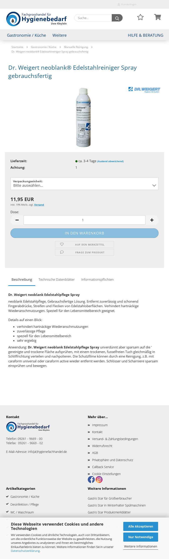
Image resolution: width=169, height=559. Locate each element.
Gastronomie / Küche (26, 35)
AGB (95, 453)
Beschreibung (22, 279)
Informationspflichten (97, 279)
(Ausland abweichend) (110, 161)
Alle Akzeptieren (140, 526)
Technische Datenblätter (57, 279)
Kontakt (97, 432)
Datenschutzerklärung (25, 551)
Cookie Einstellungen (106, 474)
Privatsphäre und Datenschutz (112, 460)
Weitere (59, 35)
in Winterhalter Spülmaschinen (125, 505)
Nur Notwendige (140, 537)
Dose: (14, 212)
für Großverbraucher (118, 498)
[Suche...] (117, 17)
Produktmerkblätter (117, 512)
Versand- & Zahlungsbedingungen (115, 439)
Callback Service (103, 467)
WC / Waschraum (22, 512)
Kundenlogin (127, 4)
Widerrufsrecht (102, 446)
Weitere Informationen (140, 546)
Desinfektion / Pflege (24, 504)
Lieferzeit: (18, 161)
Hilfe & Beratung (145, 35)
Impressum (100, 425)
